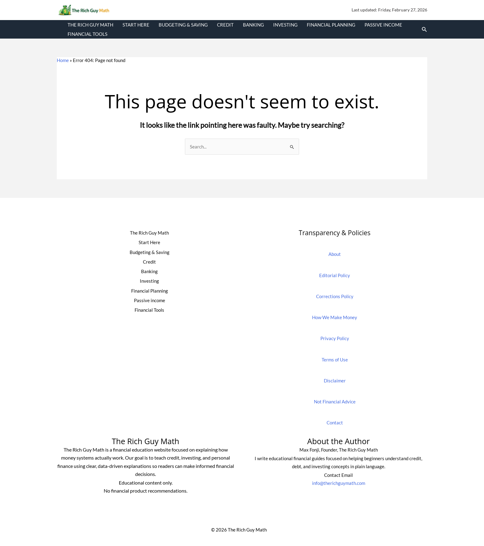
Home (63, 60)
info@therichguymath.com (338, 483)
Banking (253, 24)
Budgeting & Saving (183, 24)
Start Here (136, 24)
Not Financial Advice (335, 401)
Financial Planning (331, 24)
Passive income (383, 24)
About (334, 254)
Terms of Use (335, 359)
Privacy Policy (334, 338)
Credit (225, 24)
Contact (335, 422)
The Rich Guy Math (90, 24)
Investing (285, 24)
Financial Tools (87, 34)
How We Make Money (334, 317)
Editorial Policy (334, 275)
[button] (424, 29)
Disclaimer (335, 380)
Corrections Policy (334, 296)
